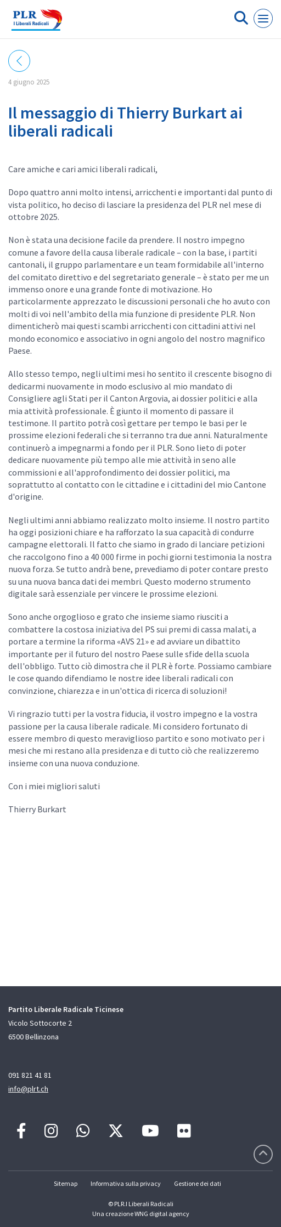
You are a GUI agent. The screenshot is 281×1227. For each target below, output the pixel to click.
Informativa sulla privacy (126, 1183)
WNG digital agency (161, 1213)
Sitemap (65, 1183)
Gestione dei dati (197, 1183)
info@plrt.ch (28, 1089)
